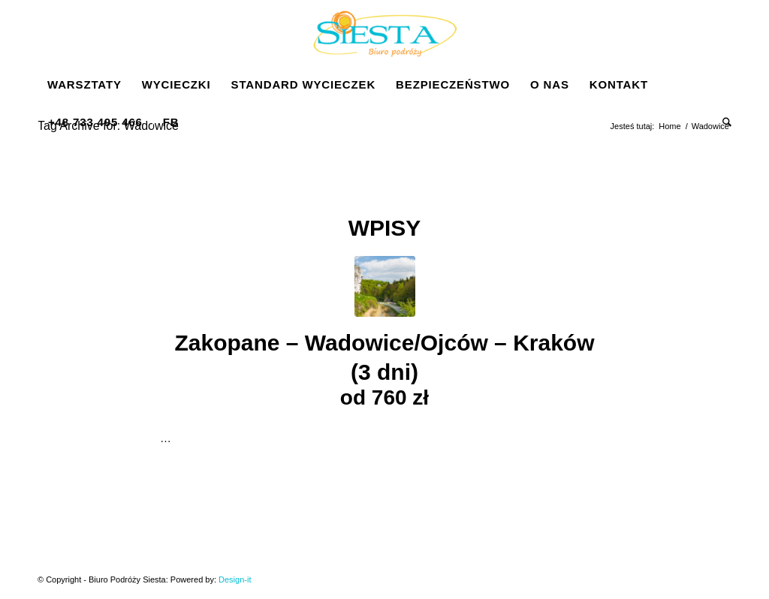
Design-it (235, 579)
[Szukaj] (722, 122)
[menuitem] (84, 85)
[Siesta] (384, 33)
